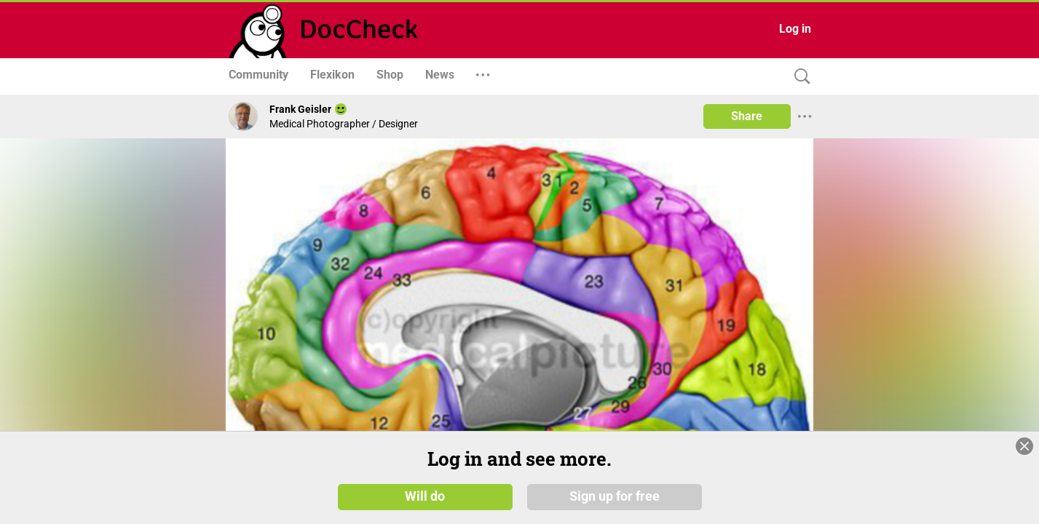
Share (746, 116)
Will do (425, 496)
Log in (795, 29)
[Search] (798, 76)
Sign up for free (614, 496)
